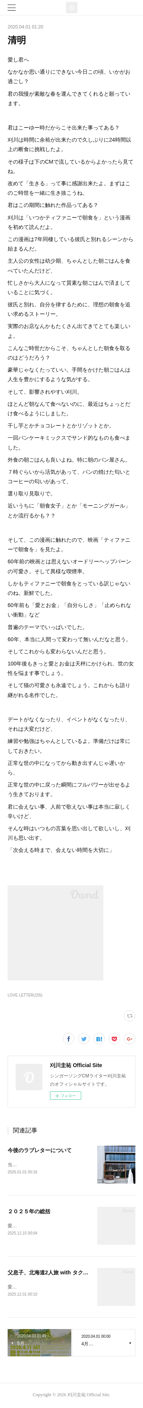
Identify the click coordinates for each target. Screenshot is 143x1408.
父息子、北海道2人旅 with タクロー (51, 1273)
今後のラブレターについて (40, 1150)
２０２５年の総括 (29, 1212)
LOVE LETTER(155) (25, 995)
